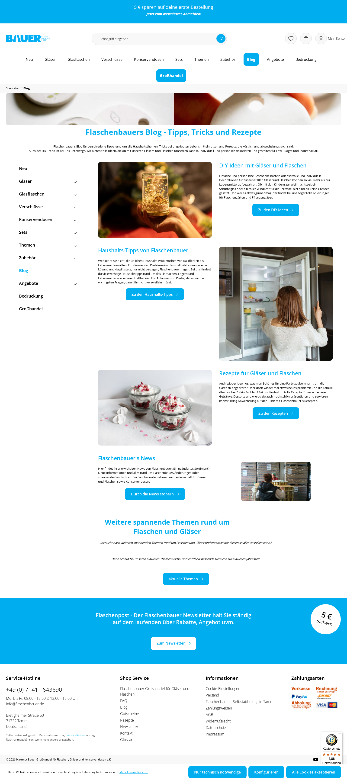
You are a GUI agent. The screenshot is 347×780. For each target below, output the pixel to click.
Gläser (48, 181)
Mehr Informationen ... (133, 772)
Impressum (215, 734)
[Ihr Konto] (330, 38)
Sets (48, 232)
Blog (23, 270)
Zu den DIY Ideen (273, 209)
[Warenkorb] (306, 38)
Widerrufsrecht (218, 721)
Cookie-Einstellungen (223, 688)
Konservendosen (48, 219)
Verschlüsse (48, 207)
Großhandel (31, 308)
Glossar (126, 739)
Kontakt (126, 733)
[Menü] (339, 734)
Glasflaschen (48, 194)
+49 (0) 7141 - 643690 (34, 689)
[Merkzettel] (291, 38)
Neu (23, 168)
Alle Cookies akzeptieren (313, 772)
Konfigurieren (266, 772)
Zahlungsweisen (219, 708)
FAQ (123, 700)
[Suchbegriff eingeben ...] (159, 39)
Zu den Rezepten (273, 413)
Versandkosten (76, 735)
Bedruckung (31, 296)
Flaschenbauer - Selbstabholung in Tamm (239, 701)
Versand (212, 695)
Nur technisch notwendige (217, 772)
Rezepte (127, 720)
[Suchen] (221, 38)
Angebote (48, 283)
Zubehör (48, 258)
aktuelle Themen (183, 578)
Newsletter (172, 14)
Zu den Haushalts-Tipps (152, 294)
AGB (209, 714)
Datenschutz (216, 727)
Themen (48, 245)
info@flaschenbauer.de (25, 703)
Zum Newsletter (171, 643)
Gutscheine (129, 713)
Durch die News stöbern (152, 494)
